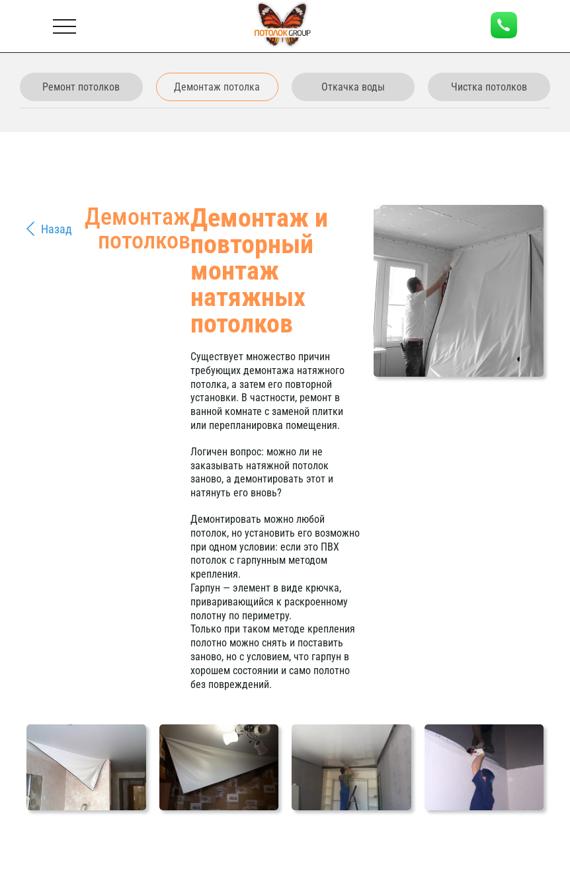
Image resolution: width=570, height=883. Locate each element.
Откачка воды (353, 87)
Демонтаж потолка (217, 87)
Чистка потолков (489, 87)
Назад (56, 229)
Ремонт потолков (81, 87)
